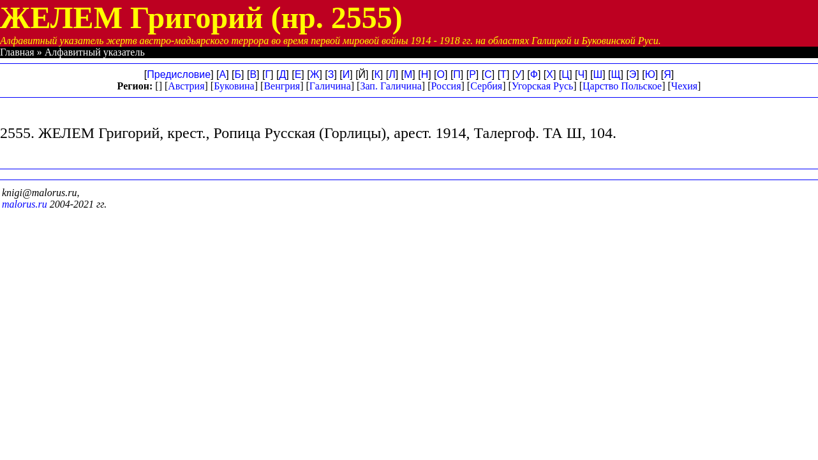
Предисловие (179, 74)
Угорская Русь (542, 85)
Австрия (186, 85)
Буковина (234, 85)
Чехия (684, 85)
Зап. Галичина (390, 85)
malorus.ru (24, 204)
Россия (446, 85)
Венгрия (282, 85)
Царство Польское (622, 85)
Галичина (330, 85)
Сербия (486, 85)
